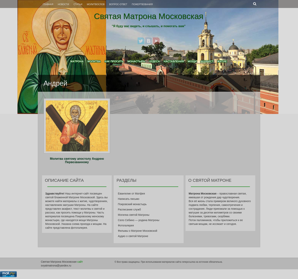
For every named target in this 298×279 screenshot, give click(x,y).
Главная (48, 4)
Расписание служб (129, 209)
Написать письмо (128, 198)
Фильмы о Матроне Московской (137, 230)
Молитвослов (96, 4)
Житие (222, 61)
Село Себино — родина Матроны (138, 220)
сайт (80, 261)
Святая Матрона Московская (148, 16)
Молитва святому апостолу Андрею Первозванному (77, 160)
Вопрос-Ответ (118, 4)
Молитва (94, 61)
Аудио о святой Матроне (133, 236)
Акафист (206, 61)
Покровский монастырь (132, 204)
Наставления (174, 61)
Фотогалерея (126, 225)
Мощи (192, 61)
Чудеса (154, 61)
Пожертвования (142, 4)
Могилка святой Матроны (133, 214)
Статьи (78, 4)
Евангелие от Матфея (131, 193)
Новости (63, 4)
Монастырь (136, 61)
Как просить (114, 61)
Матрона (77, 61)
